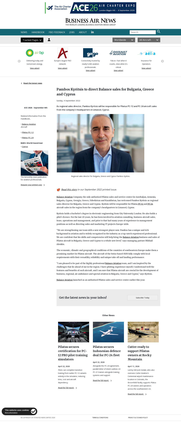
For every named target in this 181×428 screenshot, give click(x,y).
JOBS (72, 32)
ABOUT (83, 32)
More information (11, 413)
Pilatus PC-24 (28, 137)
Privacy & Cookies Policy (138, 418)
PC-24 (150, 204)
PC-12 (141, 204)
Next (162, 61)
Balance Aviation (29, 124)
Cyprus (25, 146)
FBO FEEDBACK (57, 32)
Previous (19, 61)
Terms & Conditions (100, 418)
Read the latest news (31, 83)
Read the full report (67, 388)
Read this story (69, 189)
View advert (34, 68)
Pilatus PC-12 (28, 132)
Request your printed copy (33, 185)
